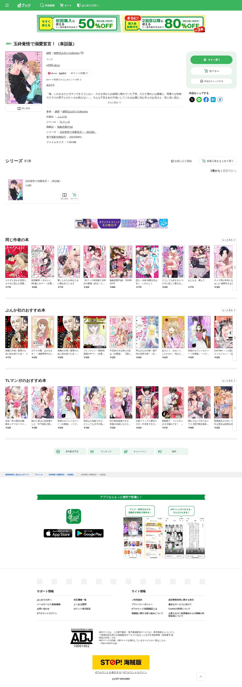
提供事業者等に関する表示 (181, 600)
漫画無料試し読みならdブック (17, 475)
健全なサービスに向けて (180, 604)
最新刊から (230, 170)
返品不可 (50, 85)
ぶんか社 (62, 116)
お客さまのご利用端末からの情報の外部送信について (186, 614)
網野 (48, 53)
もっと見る (227, 240)
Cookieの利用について (179, 609)
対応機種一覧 (80, 600)
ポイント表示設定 (82, 609)
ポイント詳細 (78, 73)
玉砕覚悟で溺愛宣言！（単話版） (43, 181)
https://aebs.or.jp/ (109, 643)
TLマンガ (65, 121)
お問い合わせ (43, 609)
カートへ (214, 71)
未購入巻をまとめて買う (220, 161)
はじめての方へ (44, 600)
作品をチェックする (213, 81)
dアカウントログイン (47, 613)
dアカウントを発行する (108, 672)
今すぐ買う (214, 59)
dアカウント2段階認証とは (144, 609)
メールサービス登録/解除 (49, 604)
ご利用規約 (137, 600)
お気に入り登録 (183, 161)
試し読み (26, 108)
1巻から (215, 170)
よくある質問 (80, 604)
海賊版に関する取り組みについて (147, 613)
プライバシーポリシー (142, 604)
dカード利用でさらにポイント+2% (62, 79)
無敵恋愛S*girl (65, 126)
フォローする (82, 53)
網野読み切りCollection (66, 53)
